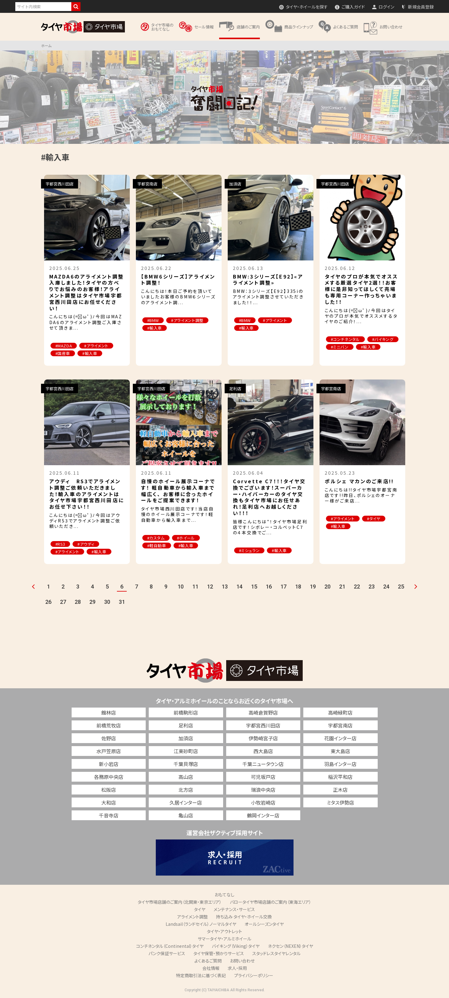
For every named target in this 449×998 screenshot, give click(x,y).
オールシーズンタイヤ (264, 924)
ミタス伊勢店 (340, 802)
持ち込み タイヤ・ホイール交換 (244, 917)
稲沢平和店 (340, 776)
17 (283, 586)
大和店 (108, 802)
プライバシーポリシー (253, 975)
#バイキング (383, 339)
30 (107, 602)
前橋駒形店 (186, 712)
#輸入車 (89, 353)
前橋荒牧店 (108, 725)
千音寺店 (108, 815)
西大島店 (263, 751)
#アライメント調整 (187, 320)
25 (401, 586)
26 (48, 602)
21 (342, 586)
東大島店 (340, 751)
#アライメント (96, 346)
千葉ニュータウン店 (263, 764)
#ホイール (186, 538)
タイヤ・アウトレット (224, 931)
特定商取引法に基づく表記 (201, 975)
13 (225, 586)
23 (372, 586)
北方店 (185, 789)
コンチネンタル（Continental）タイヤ (170, 946)
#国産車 (62, 353)
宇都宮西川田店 (263, 725)
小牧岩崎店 (263, 802)
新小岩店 (108, 764)
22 (357, 586)
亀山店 (185, 815)
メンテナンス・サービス (234, 909)
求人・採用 (237, 968)
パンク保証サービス (166, 953)
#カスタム (156, 538)
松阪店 (108, 789)
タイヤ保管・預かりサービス (218, 953)
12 (210, 586)
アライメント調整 (192, 917)
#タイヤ (373, 518)
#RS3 (60, 544)
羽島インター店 (340, 764)
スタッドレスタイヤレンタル (276, 953)
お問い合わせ (242, 961)
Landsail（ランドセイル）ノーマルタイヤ (201, 924)
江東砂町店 (186, 751)
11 (195, 586)
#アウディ (85, 544)
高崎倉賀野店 (263, 712)
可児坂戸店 (263, 776)
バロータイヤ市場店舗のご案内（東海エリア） (270, 902)
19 (313, 586)
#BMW (153, 320)
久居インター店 (186, 802)
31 (122, 602)
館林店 (108, 712)
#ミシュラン (249, 550)
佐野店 (108, 738)
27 (63, 602)
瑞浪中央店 (263, 789)
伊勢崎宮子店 (263, 738)
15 (254, 586)
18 (298, 586)
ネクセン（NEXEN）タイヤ (290, 946)
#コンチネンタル (345, 339)
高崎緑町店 (340, 712)
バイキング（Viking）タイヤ (236, 946)
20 (327, 586)
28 (78, 602)
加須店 (185, 738)
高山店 (185, 776)
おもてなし (224, 894)
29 (92, 602)
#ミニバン (340, 347)
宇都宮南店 (340, 725)
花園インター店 (340, 738)
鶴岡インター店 (263, 815)
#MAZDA (63, 346)
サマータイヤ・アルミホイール (224, 939)
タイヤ (199, 909)
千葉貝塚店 (186, 764)
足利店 (185, 725)
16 (269, 586)
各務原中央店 (108, 776)
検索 (75, 6)
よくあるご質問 (208, 961)
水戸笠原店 (108, 751)
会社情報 (210, 968)
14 (239, 586)
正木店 (340, 789)
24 (386, 586)
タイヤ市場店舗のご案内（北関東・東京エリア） (180, 902)
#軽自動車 (156, 545)
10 (181, 586)
